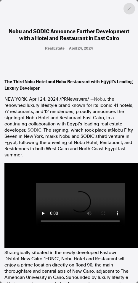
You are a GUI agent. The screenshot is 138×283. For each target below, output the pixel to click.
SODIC (34, 130)
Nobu (99, 99)
